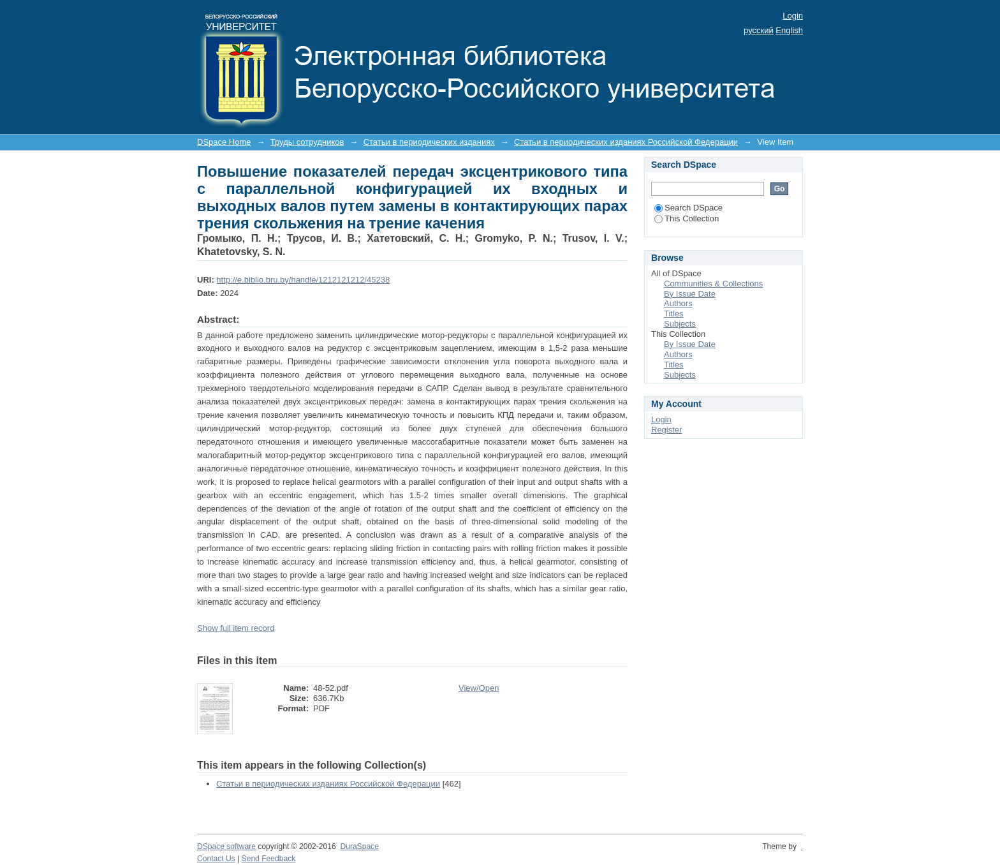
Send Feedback (269, 858)
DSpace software (226, 846)
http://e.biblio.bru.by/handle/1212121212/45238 (303, 280)
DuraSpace (359, 846)
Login (793, 15)
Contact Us (216, 858)
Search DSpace (688, 207)
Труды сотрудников (307, 142)
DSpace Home (224, 142)
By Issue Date (690, 294)
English (789, 30)
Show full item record (235, 628)
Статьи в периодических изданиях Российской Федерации (626, 142)
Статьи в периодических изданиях (429, 142)
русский (759, 30)
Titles (674, 313)
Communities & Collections (713, 283)
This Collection (686, 218)
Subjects (680, 324)
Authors (678, 303)
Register (666, 429)
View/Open (479, 688)
